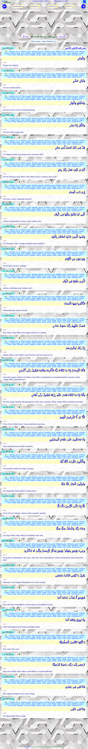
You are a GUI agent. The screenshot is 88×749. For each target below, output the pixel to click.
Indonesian (75, 53)
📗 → (6, 51)
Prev (26, 37)
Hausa (69, 53)
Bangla (34, 53)
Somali (44, 54)
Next (62, 37)
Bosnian (39, 53)
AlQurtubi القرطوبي (37, 51)
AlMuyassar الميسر (72, 51)
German (64, 53)
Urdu (64, 54)
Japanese (81, 53)
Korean (10, 54)
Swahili (54, 54)
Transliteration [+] (76, 54)
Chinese (44, 53)
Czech (49, 53)
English (54, 53)
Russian (39, 54)
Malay (14, 54)
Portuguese (32, 54)
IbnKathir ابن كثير (15, 51)
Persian (26, 54)
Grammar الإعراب (15, 53)
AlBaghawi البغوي (61, 51)
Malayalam (20, 54)
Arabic (23, 53)
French (59, 53)
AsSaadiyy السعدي (49, 51)
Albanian (28, 53)
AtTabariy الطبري (26, 51)
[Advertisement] (44, 23)
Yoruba (68, 54)
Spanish (49, 54)
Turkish (59, 54)
